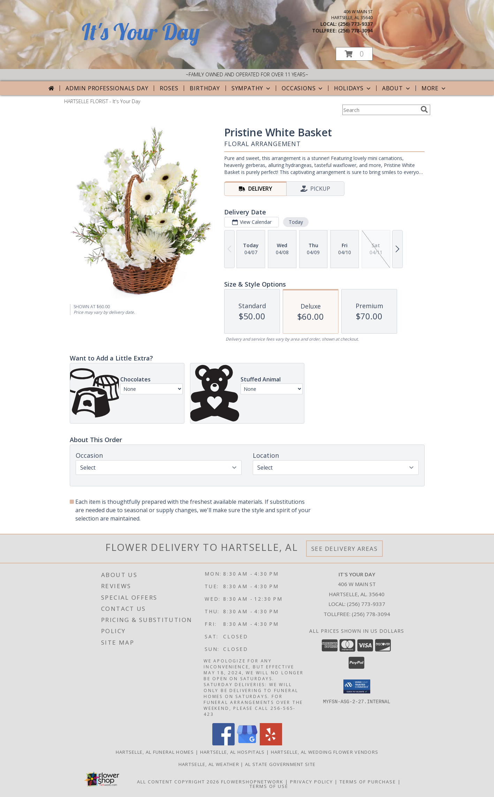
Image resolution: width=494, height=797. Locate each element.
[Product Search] (380, 110)
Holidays (353, 88)
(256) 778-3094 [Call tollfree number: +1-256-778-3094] (355, 30)
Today (295, 222)
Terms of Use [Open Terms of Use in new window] (269, 786)
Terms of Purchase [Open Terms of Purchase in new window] (368, 782)
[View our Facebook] (223, 743)
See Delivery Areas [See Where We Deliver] (344, 549)
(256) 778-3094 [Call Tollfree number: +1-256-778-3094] (371, 613)
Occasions (303, 88)
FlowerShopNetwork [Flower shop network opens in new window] (252, 782)
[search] (424, 109)
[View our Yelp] (271, 743)
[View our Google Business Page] (247, 743)
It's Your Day (141, 31)
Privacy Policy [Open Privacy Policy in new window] (311, 782)
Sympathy (251, 88)
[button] (354, 54)
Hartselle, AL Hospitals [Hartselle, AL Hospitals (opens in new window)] (232, 752)
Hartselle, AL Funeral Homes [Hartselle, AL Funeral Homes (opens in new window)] (155, 752)
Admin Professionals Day (107, 88)
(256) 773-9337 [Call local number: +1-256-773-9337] (355, 24)
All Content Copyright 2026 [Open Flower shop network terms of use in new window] (178, 782)
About (396, 88)
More (434, 88)
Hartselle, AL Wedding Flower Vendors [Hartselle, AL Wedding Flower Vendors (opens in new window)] (325, 752)
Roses (169, 88)
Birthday (205, 88)
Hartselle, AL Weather (208, 764)
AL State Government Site (280, 764)
